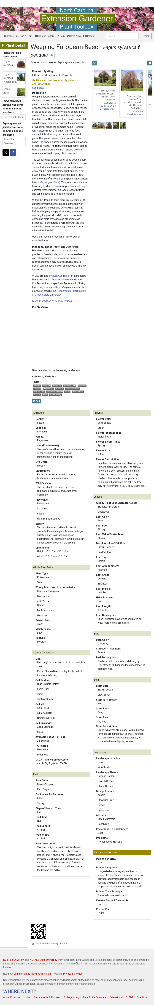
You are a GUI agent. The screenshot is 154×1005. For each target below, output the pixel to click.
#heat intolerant (77, 391)
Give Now (74, 36)
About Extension (12, 997)
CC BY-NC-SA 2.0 (108, 106)
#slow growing (48, 388)
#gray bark (59, 388)
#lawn (45, 395)
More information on (52, 301)
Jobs (27, 997)
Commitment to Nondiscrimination (32, 973)
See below (38, 87)
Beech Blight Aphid (13, 117)
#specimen (82, 385)
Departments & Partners (47, 997)
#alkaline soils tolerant (55, 391)
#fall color (36, 395)
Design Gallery (44, 36)
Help (61, 36)
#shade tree (57, 385)
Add (36, 401)
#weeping (36, 385)
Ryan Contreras (60, 275)
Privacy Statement (73, 973)
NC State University (13, 959)
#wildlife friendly (55, 395)
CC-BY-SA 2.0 (137, 111)
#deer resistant (38, 391)
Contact (89, 36)
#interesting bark (70, 385)
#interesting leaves (72, 388)
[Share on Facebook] (13, 152)
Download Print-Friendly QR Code (49, 943)
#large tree (37, 388)
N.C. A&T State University (43, 959)
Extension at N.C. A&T (121, 997)
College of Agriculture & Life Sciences (85, 997)
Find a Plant (24, 36)
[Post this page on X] (6, 152)
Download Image (108, 109)
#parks (67, 391)
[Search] (122, 36)
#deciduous (47, 385)
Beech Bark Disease (9, 141)
